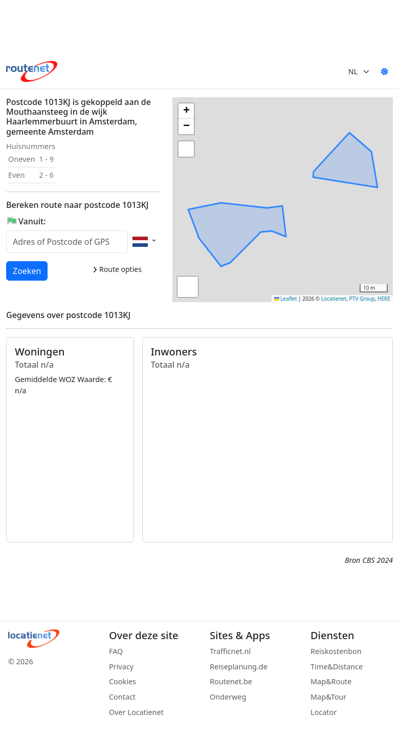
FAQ (116, 651)
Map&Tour (328, 697)
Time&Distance (337, 666)
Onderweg (228, 697)
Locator (324, 712)
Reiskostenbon (336, 651)
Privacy (121, 666)
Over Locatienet (136, 712)
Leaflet (285, 298)
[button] (285, 192)
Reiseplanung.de (239, 666)
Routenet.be (231, 681)
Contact (122, 697)
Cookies (122, 681)
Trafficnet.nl (230, 651)
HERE (384, 298)
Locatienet (333, 298)
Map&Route (331, 681)
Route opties (117, 269)
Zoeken (27, 270)
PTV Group (362, 298)
